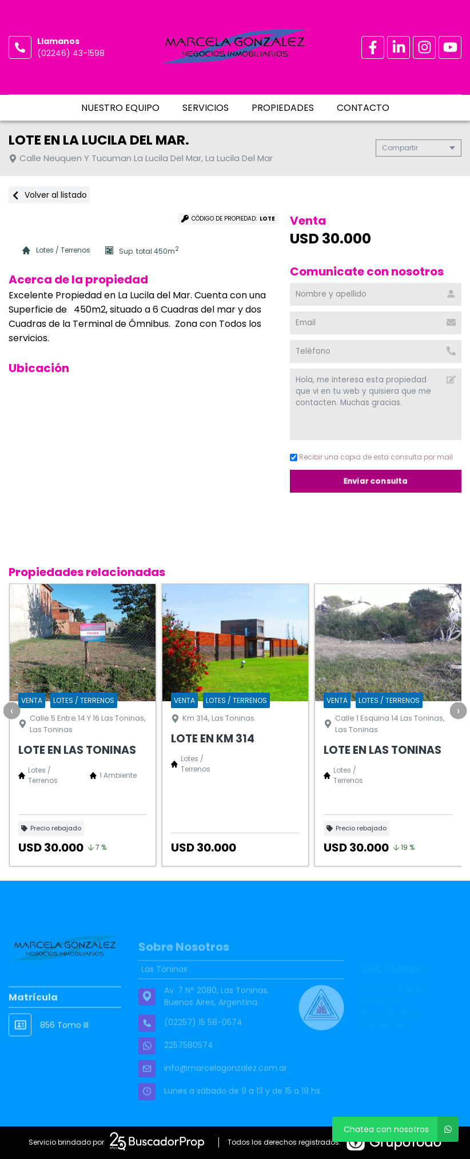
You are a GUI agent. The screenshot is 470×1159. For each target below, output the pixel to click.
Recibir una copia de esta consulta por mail (371, 457)
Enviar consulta (376, 480)
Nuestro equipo (120, 107)
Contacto (363, 107)
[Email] (375, 322)
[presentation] (11, 710)
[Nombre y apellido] (375, 294)
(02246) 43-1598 (71, 53)
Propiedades (283, 107)
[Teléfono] (375, 351)
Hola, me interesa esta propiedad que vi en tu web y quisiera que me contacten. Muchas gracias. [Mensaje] (375, 404)
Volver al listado (49, 195)
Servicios (205, 107)
